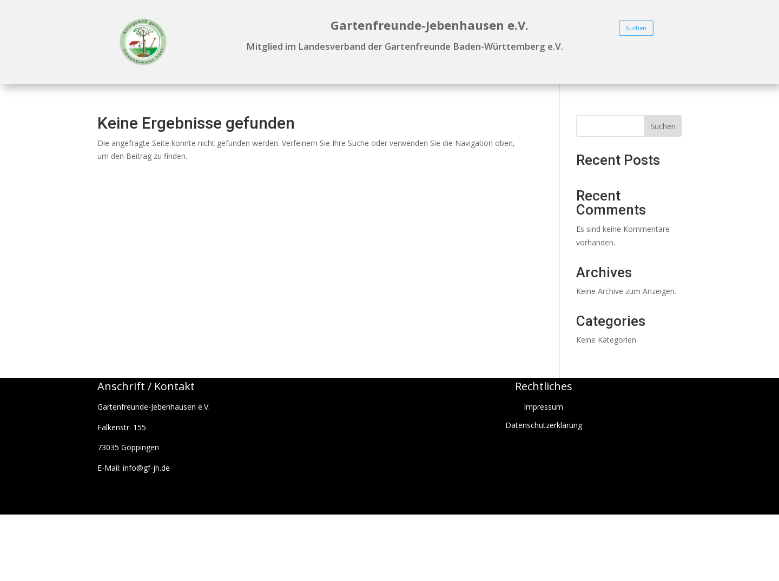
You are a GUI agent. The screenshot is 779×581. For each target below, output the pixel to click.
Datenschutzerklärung (543, 425)
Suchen (635, 28)
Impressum (543, 407)
